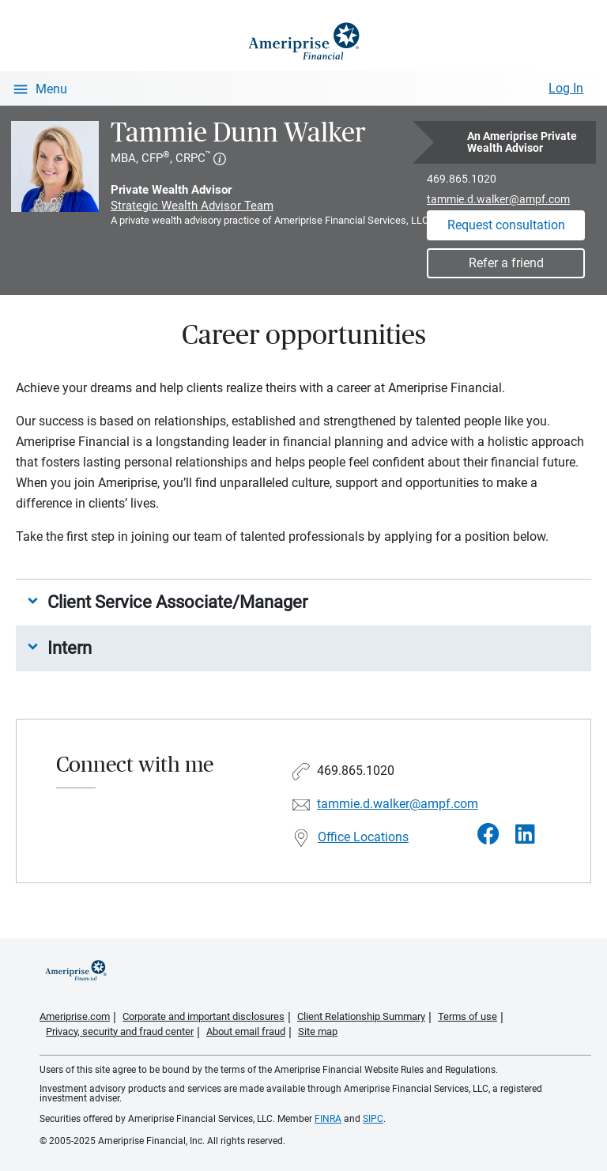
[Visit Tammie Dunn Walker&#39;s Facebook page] (488, 835)
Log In (566, 88)
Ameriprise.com (75, 1016)
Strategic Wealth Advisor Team (192, 205)
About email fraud (245, 1031)
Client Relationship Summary (361, 1016)
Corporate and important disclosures (204, 1016)
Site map (317, 1031)
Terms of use (467, 1016)
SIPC (373, 1118)
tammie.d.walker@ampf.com (498, 199)
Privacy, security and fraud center (120, 1031)
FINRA (328, 1118)
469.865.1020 (461, 178)
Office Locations (363, 836)
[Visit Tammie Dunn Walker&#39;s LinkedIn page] (525, 835)
